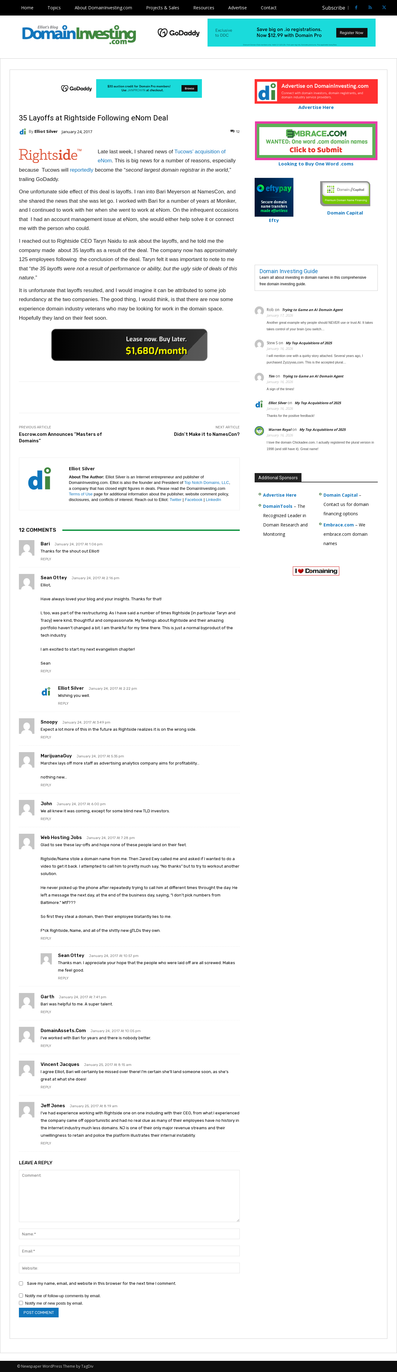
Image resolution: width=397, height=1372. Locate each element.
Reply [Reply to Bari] (46, 559)
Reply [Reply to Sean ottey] (63, 978)
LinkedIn (213, 499)
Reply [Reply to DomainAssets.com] (46, 1046)
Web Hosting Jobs (61, 837)
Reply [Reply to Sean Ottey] (46, 671)
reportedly (81, 170)
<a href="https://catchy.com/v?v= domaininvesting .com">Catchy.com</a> (129, 345)
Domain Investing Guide (289, 271)
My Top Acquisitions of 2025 (309, 343)
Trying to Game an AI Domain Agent (312, 309)
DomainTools (277, 506)
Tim (271, 376)
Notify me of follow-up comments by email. (63, 1295)
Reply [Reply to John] (46, 819)
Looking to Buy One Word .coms (316, 161)
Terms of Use (81, 494)
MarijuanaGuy (56, 756)
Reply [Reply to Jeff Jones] (46, 1143)
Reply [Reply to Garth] (46, 1012)
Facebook (194, 499)
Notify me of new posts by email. (54, 1303)
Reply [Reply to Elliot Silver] (63, 704)
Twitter (175, 499)
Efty (274, 217)
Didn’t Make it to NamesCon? (207, 434)
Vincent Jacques (60, 1064)
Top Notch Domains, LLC (206, 482)
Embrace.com (338, 525)
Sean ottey (71, 955)
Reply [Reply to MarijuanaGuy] (46, 785)
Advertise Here (316, 104)
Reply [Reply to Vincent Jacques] (46, 1087)
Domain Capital (340, 495)
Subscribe (333, 7)
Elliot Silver (46, 131)
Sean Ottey (54, 577)
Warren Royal (279, 429)
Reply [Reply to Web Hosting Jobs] (46, 938)
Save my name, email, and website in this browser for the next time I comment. (101, 1283)
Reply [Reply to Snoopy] (46, 737)
